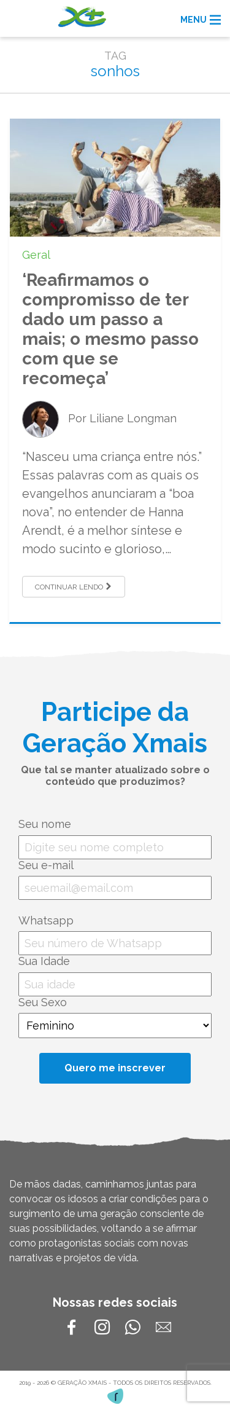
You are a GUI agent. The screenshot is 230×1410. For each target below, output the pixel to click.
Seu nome (44, 824)
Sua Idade (44, 961)
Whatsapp (46, 920)
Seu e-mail (46, 865)
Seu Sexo (42, 1002)
